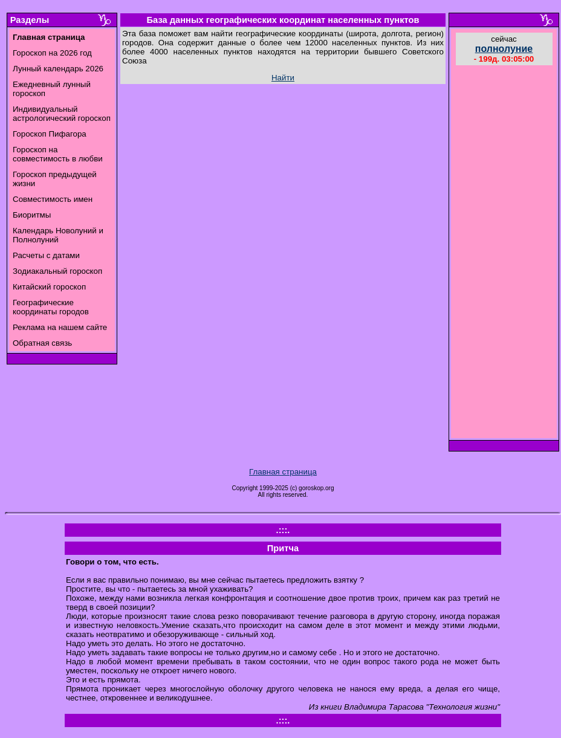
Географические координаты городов (51, 307)
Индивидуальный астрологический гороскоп (62, 114)
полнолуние (504, 49)
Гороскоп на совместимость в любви (58, 154)
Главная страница (283, 471)
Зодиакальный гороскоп (57, 271)
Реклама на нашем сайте (60, 327)
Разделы (29, 20)
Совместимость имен (52, 199)
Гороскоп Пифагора (49, 133)
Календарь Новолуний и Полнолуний (58, 235)
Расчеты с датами (46, 255)
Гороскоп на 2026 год (52, 52)
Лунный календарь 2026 (58, 68)
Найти (282, 77)
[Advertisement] (504, 253)
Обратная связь (42, 343)
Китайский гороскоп (49, 286)
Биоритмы (32, 214)
